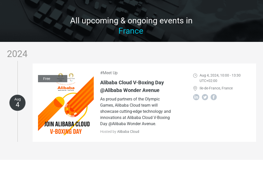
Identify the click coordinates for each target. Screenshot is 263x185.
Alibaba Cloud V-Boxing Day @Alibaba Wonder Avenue (132, 86)
